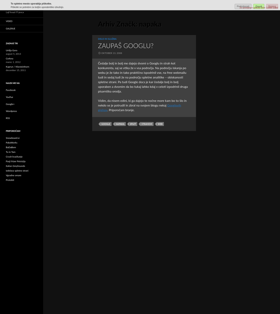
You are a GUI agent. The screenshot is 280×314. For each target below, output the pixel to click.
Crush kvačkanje (14, 156)
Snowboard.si (12, 137)
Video (9, 21)
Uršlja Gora (11, 50)
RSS (8, 118)
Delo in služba (107, 38)
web (160, 124)
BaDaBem (11, 147)
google (105, 124)
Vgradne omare (13, 175)
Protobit (10, 180)
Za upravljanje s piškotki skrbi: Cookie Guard (259, 8)
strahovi (146, 124)
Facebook (11, 90)
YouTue (9, 97)
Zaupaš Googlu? (125, 45)
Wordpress (11, 111)
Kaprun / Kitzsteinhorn (17, 66)
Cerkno (9, 58)
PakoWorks (11, 142)
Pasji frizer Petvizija (15, 161)
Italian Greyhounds (15, 165)
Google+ (10, 104)
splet (133, 124)
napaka (120, 124)
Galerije (10, 28)
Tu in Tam (10, 151)
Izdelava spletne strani (17, 170)
